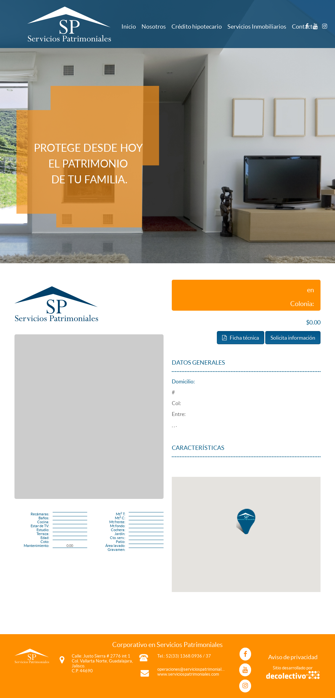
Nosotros (154, 26)
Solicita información (293, 338)
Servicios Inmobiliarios (256, 26)
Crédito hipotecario (196, 26)
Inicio (128, 26)
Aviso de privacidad (293, 657)
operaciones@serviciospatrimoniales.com (196, 669)
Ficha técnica (240, 338)
